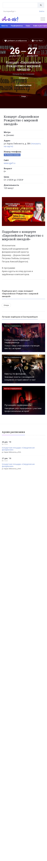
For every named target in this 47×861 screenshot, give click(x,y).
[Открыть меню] (42, 19)
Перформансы (17, 25)
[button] (43, 199)
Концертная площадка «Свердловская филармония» (18, 449)
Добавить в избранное (16, 40)
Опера (23, 96)
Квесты (5, 25)
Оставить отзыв (23, 85)
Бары (28, 25)
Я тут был (37, 40)
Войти (41, 11)
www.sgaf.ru (9, 163)
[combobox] (20, 5)
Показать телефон (12, 155)
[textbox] (20, 3)
